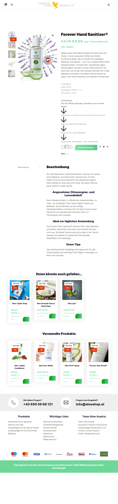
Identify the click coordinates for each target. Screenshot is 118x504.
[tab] (29, 167)
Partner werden (50, 428)
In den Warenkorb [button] (26, 319)
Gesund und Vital (15, 425)
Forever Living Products (88, 430)
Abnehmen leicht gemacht (20, 422)
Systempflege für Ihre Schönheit (22, 430)
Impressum (48, 433)
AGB (76, 465)
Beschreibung (23, 167)
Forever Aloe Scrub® (98, 366)
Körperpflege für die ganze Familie (23, 428)
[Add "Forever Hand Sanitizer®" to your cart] (86, 147)
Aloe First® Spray (72, 366)
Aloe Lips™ (72, 303)
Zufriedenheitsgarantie (53, 425)
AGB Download (87, 465)
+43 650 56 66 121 (38, 404)
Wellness (12, 433)
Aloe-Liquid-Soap (19, 303)
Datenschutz (49, 436)
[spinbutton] (67, 147)
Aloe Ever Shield (46, 366)
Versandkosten (49, 430)
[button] (12, 4)
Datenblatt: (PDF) (69, 93)
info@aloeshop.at (90, 404)
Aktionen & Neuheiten (52, 422)
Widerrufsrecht (49, 439)
